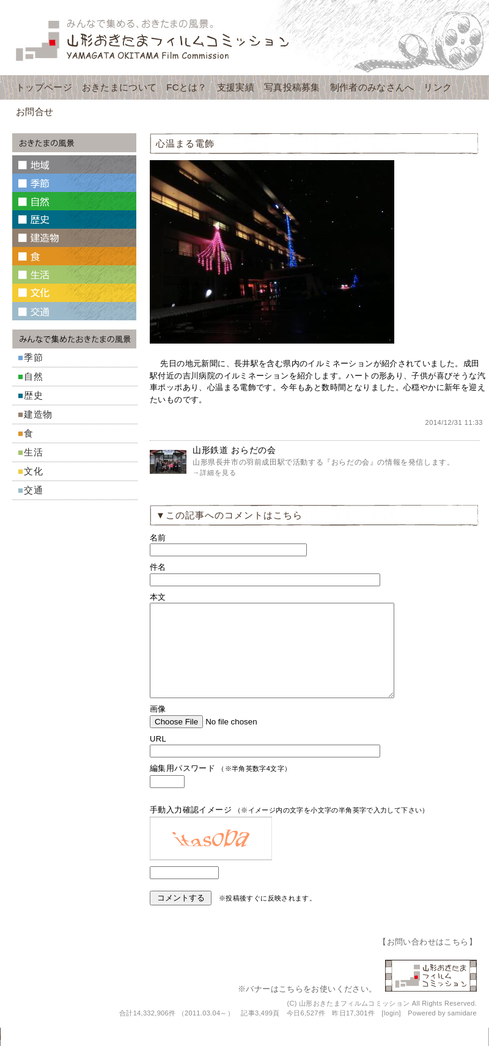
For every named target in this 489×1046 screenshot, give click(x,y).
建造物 (38, 414)
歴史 (33, 395)
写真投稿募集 (292, 87)
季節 (33, 357)
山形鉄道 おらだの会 (234, 450)
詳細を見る (218, 472)
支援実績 (235, 87)
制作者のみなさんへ (372, 87)
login (391, 1031)
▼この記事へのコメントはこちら (229, 515)
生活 (33, 452)
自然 (33, 376)
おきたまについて (119, 87)
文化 (33, 471)
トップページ (44, 87)
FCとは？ (186, 87)
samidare (462, 1031)
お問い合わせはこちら (428, 960)
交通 (33, 490)
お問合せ (34, 111)
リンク (438, 87)
